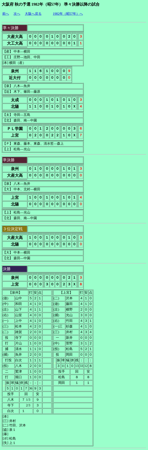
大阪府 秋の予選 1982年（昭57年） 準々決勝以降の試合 (51, 4)
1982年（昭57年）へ (68, 13)
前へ (5, 13)
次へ (17, 13)
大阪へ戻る (33, 13)
